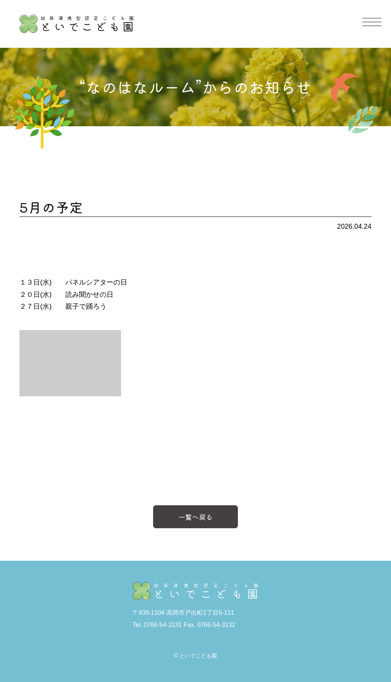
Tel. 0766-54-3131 (157, 625)
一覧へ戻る (195, 517)
